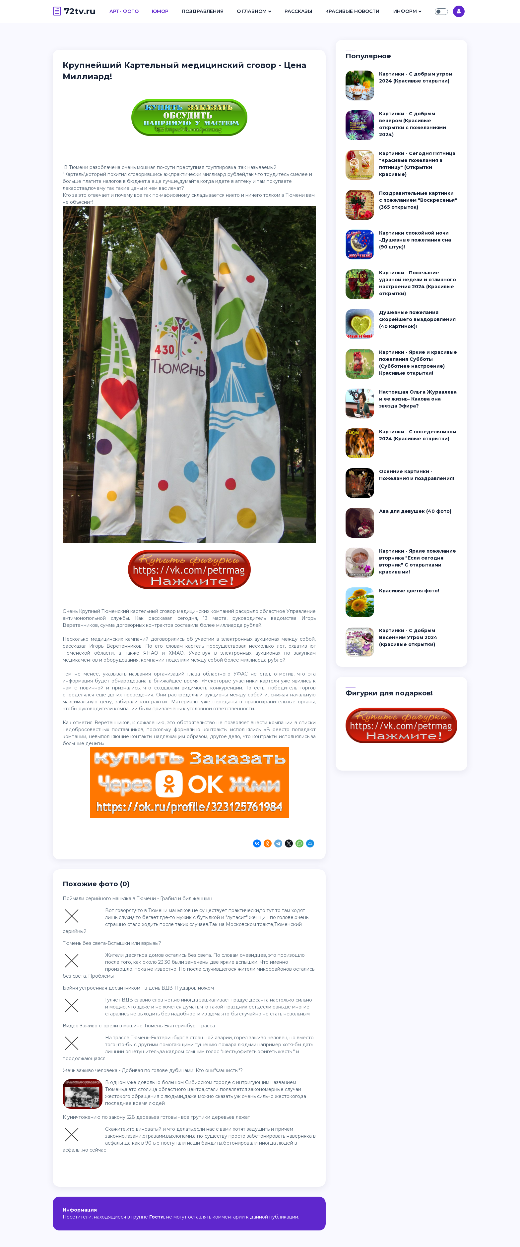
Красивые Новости (352, 11)
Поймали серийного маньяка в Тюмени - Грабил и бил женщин (137, 898)
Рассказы (298, 11)
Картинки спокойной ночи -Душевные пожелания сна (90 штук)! (415, 240)
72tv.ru (74, 11)
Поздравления (203, 11)
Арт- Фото (124, 11)
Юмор (160, 11)
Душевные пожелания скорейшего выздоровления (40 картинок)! (417, 319)
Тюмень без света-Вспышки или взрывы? (112, 943)
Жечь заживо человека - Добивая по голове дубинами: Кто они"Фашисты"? (153, 1070)
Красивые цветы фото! (409, 591)
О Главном (252, 11)
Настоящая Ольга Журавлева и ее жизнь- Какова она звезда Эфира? (418, 399)
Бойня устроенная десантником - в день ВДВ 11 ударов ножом (138, 988)
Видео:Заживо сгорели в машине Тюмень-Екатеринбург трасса (139, 1026)
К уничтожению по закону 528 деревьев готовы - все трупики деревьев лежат (156, 1117)
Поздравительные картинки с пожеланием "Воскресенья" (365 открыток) (418, 200)
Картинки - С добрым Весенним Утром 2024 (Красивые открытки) (408, 637)
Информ (405, 11)
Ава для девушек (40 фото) (415, 511)
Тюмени (78, 167)
